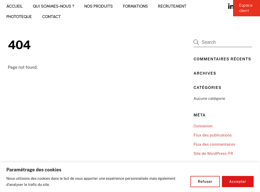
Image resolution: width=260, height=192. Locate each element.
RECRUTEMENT (172, 6)
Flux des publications (212, 135)
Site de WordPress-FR (213, 153)
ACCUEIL (14, 6)
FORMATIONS (135, 6)
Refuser (205, 182)
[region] (130, 177)
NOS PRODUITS (98, 6)
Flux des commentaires (214, 144)
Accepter (237, 182)
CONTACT (51, 16)
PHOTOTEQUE (19, 16)
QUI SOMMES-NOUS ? (53, 6)
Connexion (203, 126)
